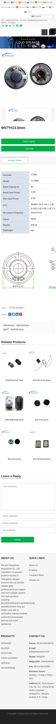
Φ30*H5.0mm (22, 325)
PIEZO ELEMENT (9, 658)
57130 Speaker (16, 307)
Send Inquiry (29, 141)
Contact (12, 22)
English (36, 16)
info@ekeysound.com (37, 20)
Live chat (29, 148)
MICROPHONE (8, 668)
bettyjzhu (40, 656)
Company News (36, 575)
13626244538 (11, 20)
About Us (33, 565)
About (4, 22)
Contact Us (34, 580)
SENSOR (5, 663)
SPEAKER (6, 643)
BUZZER (5, 648)
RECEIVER (6, 653)
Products (33, 570)
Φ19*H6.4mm (17, 329)
